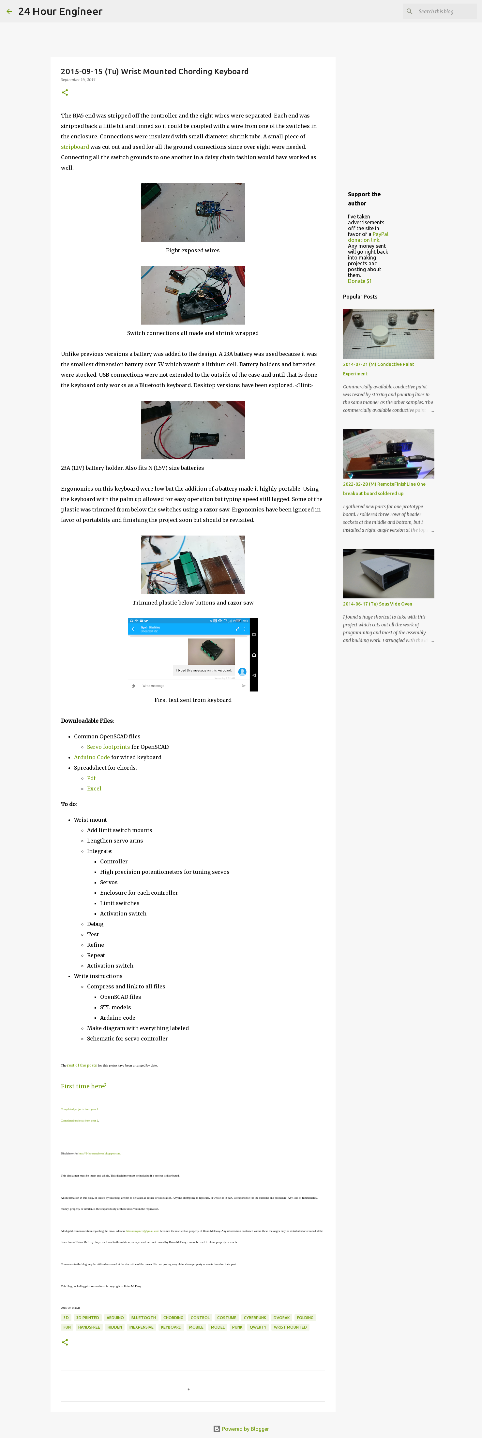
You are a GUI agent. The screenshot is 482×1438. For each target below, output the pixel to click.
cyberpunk (255, 1318)
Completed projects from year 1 (79, 1109)
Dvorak (282, 1318)
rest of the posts (82, 1065)
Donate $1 (360, 281)
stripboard (75, 147)
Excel (94, 788)
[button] (65, 93)
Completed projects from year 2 (79, 1120)
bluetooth (143, 1318)
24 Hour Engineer (60, 11)
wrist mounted (290, 1327)
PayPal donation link (368, 237)
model (218, 1327)
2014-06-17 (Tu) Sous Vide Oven (377, 604)
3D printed (87, 1318)
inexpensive (141, 1327)
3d (66, 1318)
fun (67, 1327)
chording (173, 1318)
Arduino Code (92, 757)
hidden (115, 1327)
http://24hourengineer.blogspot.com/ (100, 1153)
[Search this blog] (442, 11)
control (200, 1318)
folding (305, 1318)
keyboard (171, 1327)
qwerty (258, 1327)
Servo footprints (108, 747)
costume (226, 1318)
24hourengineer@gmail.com (142, 1231)
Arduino (115, 1318)
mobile (196, 1327)
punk (237, 1327)
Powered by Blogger (241, 1429)
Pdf (91, 778)
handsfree (89, 1327)
